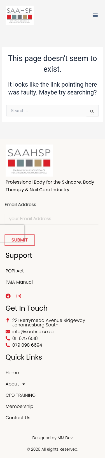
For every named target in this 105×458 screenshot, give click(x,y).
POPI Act (15, 271)
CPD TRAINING (21, 395)
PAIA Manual (19, 282)
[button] (95, 15)
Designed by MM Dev (52, 438)
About (16, 384)
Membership (19, 406)
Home (12, 372)
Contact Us (18, 417)
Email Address (18, 205)
